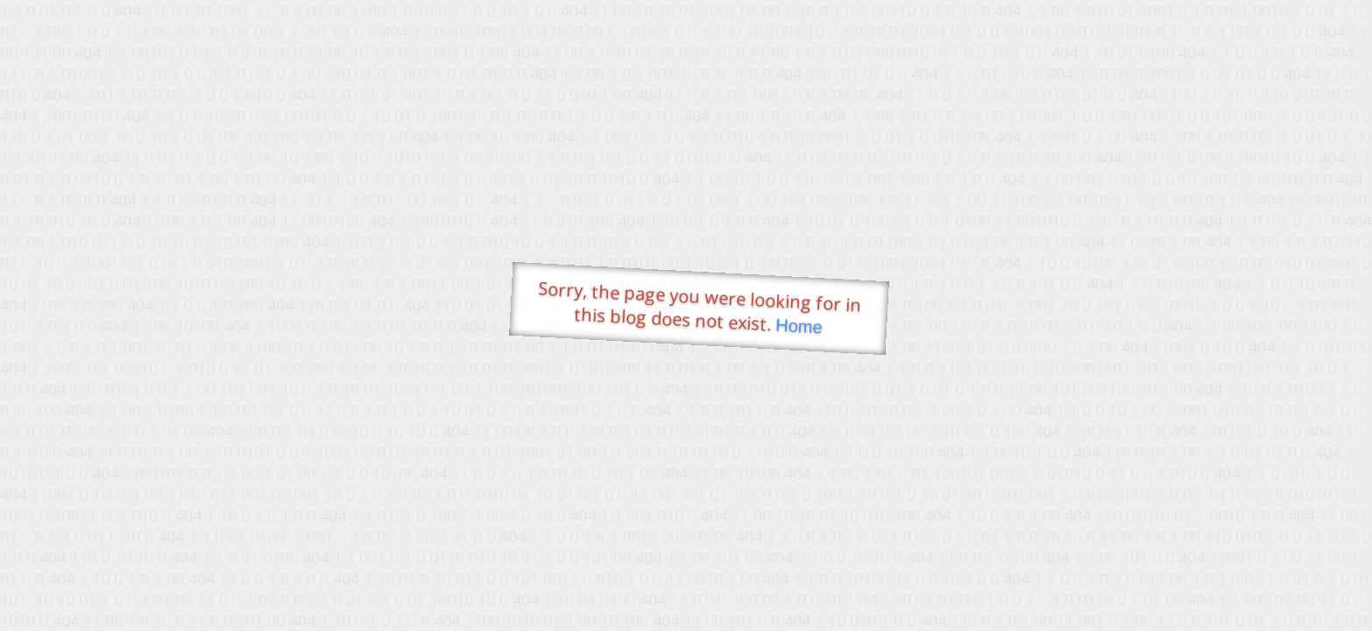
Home (799, 326)
